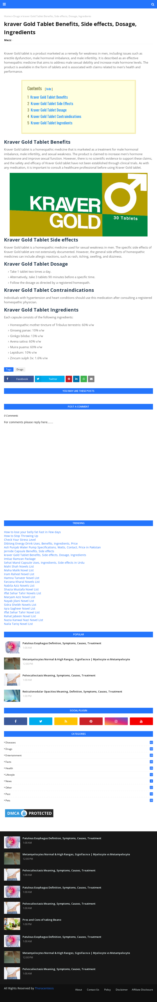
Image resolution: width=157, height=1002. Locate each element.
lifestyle (79, 774)
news (79, 781)
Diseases (79, 742)
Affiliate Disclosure (142, 989)
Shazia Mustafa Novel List (21, 589)
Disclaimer (122, 989)
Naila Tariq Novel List (18, 624)
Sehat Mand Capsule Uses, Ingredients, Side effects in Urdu (44, 562)
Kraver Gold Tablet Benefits (49, 97)
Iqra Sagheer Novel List (19, 608)
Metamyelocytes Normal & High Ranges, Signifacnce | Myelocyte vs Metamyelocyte (76, 659)
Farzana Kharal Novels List (22, 582)
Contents (40, 88)
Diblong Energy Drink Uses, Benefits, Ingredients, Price (41, 543)
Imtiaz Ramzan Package (20, 559)
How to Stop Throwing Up (21, 536)
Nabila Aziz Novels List (19, 585)
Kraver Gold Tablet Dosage (49, 109)
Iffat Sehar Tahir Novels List (22, 593)
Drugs (16, 16)
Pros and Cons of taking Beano (42, 920)
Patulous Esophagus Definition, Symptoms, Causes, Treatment (62, 643)
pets (79, 800)
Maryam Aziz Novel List (19, 597)
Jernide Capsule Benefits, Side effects (29, 551)
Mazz (7, 40)
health (79, 768)
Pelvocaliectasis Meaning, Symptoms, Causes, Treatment (59, 675)
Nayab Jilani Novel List (19, 601)
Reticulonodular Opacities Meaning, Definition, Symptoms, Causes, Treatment (72, 691)
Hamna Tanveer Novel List (21, 578)
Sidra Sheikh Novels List (20, 605)
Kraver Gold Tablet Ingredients (51, 122)
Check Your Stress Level (20, 540)
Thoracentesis (44, 988)
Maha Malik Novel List (19, 570)
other (79, 787)
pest (79, 794)
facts (79, 762)
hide (48, 89)
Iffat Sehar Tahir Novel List (22, 612)
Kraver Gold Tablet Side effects (52, 103)
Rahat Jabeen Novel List (20, 616)
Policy (107, 989)
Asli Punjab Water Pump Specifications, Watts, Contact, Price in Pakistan (52, 547)
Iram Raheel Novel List (19, 574)
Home (7, 16)
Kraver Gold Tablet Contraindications (56, 116)
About (78, 989)
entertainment (79, 755)
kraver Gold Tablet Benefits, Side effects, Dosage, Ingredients (45, 555)
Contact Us (93, 989)
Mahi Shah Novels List (19, 566)
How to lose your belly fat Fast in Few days (32, 532)
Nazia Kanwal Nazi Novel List (23, 620)
